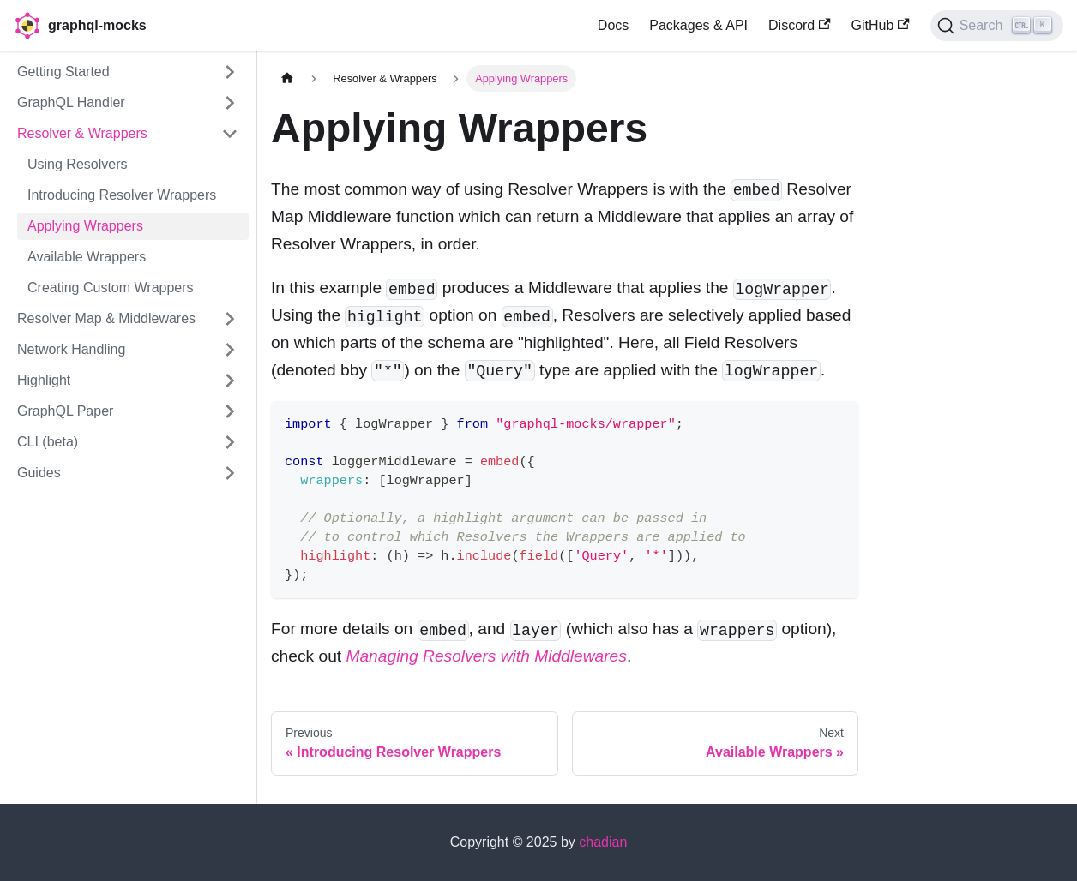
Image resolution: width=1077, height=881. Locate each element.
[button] (128, 72)
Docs (613, 25)
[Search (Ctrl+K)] (996, 25)
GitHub (880, 25)
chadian (603, 842)
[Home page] (287, 78)
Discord (799, 25)
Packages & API (698, 25)
